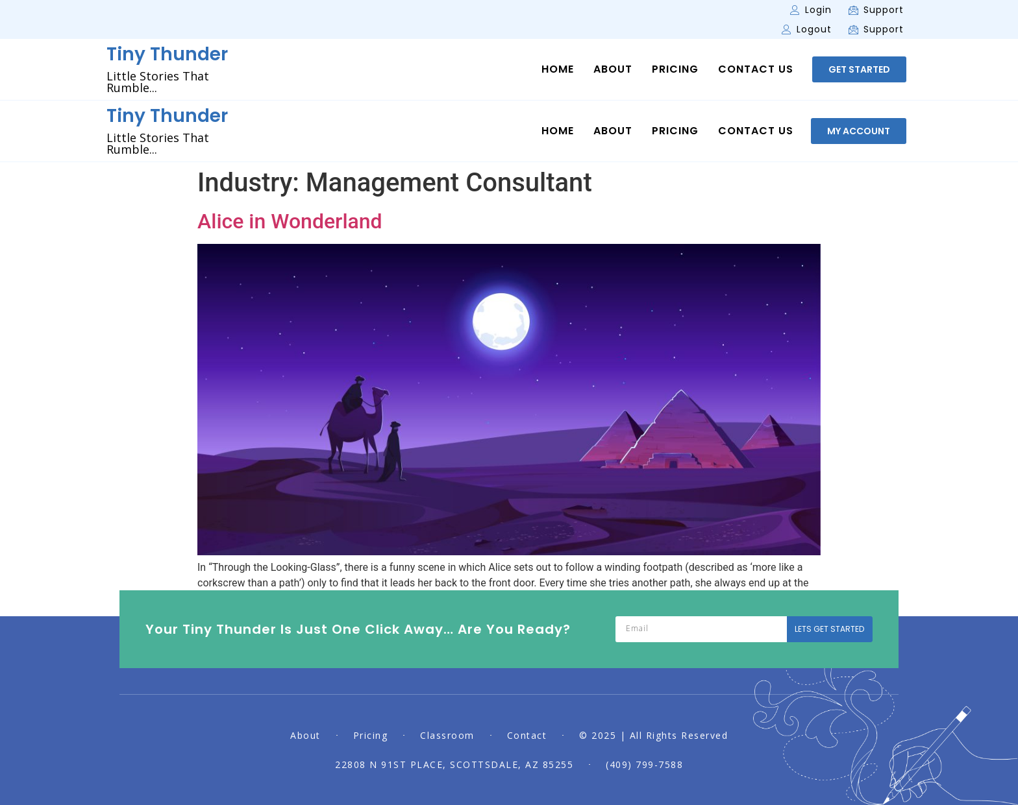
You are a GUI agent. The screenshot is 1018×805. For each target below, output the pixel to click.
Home (557, 69)
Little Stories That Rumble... (157, 81)
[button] (859, 69)
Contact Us (755, 69)
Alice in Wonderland (289, 221)
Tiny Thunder (167, 54)
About (612, 69)
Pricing (675, 69)
